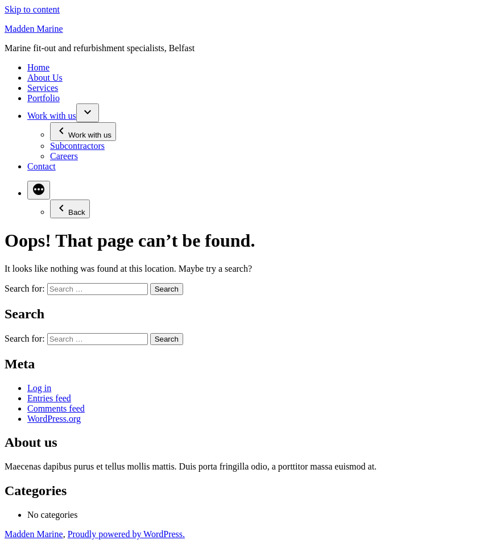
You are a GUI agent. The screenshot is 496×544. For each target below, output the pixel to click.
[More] (38, 190)
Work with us (51, 116)
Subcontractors (77, 146)
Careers (64, 156)
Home (38, 67)
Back (70, 209)
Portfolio (43, 98)
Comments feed (56, 408)
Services (42, 88)
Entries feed (49, 398)
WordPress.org (54, 418)
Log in (39, 388)
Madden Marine (34, 29)
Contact (41, 166)
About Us (45, 77)
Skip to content (32, 9)
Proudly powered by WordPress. (126, 534)
